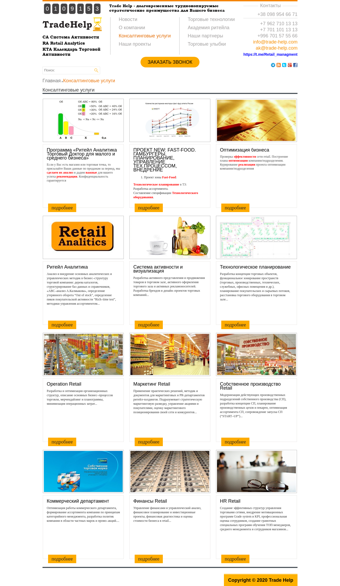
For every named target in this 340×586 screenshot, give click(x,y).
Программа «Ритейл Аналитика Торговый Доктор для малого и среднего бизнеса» (82, 154)
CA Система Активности (70, 37)
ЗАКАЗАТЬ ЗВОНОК (170, 62)
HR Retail (230, 501)
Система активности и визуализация (158, 269)
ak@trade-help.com (277, 48)
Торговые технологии (211, 19)
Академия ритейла (209, 27)
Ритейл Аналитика (67, 267)
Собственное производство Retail (250, 386)
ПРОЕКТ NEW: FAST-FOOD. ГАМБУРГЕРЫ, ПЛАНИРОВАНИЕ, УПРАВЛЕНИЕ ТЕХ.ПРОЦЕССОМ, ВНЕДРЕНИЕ (164, 160)
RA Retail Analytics (63, 43)
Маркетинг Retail (151, 384)
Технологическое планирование (255, 267)
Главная (51, 80)
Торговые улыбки (207, 44)
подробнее (62, 207)
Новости (128, 19)
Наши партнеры (205, 35)
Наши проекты (135, 44)
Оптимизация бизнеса (244, 150)
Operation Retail (64, 384)
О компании (132, 27)
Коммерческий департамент (78, 501)
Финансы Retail (150, 501)
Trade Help (281, 580)
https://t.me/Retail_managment (270, 54)
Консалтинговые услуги (145, 35)
